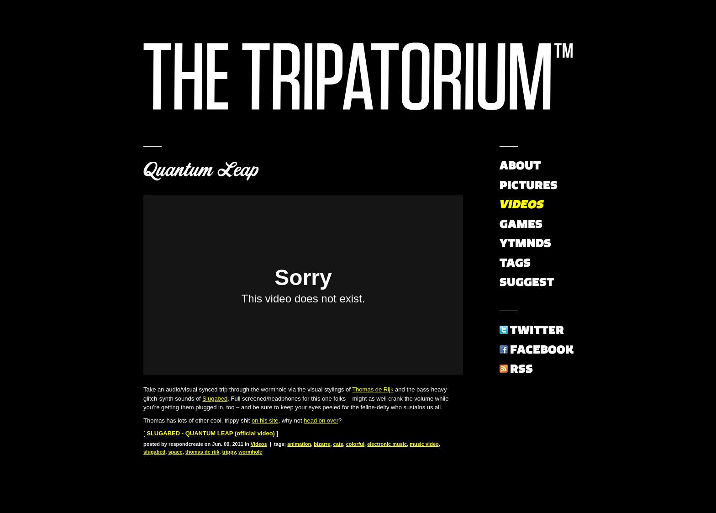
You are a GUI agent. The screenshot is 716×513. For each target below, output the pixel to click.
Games (521, 224)
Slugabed (214, 398)
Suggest (527, 282)
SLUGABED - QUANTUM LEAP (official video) (211, 433)
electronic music (387, 444)
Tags (515, 262)
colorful (355, 444)
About (520, 165)
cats (338, 444)
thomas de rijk (202, 452)
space (175, 452)
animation (299, 444)
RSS (521, 368)
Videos (259, 444)
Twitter (537, 330)
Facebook (542, 349)
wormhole (250, 452)
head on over (321, 420)
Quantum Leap (200, 170)
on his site (265, 420)
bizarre (322, 444)
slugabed (154, 452)
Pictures (529, 185)
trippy (229, 452)
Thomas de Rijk (372, 389)
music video (424, 444)
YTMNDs (525, 243)
